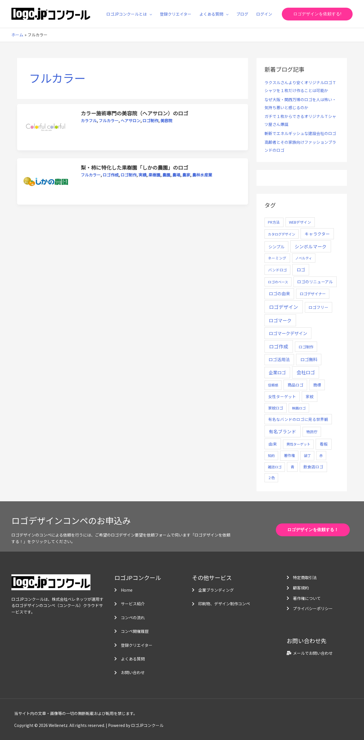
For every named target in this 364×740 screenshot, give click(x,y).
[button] (317, 14)
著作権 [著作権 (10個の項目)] (289, 455)
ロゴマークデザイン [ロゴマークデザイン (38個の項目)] (288, 333)
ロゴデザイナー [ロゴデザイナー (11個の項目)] (313, 293)
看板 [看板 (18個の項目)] (324, 444)
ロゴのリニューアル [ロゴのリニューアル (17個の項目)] (315, 281)
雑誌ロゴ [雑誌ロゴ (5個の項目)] (275, 466)
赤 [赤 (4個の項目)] (321, 455)
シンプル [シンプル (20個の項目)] (276, 247)
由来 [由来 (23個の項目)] (272, 444)
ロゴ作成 (111, 175)
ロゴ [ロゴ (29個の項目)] (301, 270)
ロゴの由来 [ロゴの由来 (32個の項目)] (279, 293)
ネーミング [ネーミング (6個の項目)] (277, 258)
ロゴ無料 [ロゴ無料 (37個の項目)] (308, 359)
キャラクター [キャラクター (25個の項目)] (317, 234)
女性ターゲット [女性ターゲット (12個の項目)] (282, 396)
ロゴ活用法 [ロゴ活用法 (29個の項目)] (279, 359)
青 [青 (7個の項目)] (292, 466)
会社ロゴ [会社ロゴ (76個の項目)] (306, 372)
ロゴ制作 (150, 120)
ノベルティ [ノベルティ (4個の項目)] (303, 257)
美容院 (166, 120)
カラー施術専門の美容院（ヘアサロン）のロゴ (134, 113)
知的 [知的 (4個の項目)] (271, 455)
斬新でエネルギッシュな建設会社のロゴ (300, 133)
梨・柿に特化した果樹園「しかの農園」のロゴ (134, 167)
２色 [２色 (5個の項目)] (271, 477)
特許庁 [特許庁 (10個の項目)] (311, 432)
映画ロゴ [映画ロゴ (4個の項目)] (299, 408)
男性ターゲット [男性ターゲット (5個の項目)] (298, 444)
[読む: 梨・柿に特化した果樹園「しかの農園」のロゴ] (46, 181)
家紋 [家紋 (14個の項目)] (310, 396)
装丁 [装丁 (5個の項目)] (307, 455)
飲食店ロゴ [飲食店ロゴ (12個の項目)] (313, 466)
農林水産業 (202, 175)
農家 (186, 175)
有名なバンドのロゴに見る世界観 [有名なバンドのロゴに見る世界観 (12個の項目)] (298, 419)
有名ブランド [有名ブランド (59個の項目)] (282, 431)
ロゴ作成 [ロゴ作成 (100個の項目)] (278, 346)
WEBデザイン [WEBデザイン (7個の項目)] (300, 222)
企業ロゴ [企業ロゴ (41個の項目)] (277, 372)
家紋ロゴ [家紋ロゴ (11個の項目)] (275, 408)
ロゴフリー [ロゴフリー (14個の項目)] (318, 307)
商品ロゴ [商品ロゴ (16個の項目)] (295, 385)
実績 (142, 175)
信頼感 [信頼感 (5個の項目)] (273, 385)
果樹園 (154, 175)
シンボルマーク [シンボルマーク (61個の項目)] (310, 246)
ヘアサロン (130, 120)
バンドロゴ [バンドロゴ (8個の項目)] (277, 270)
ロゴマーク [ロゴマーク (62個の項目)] (280, 320)
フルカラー (109, 120)
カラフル (89, 120)
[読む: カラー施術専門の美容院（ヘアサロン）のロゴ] (46, 127)
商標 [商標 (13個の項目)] (317, 385)
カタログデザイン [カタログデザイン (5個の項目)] (281, 234)
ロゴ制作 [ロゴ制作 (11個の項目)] (306, 347)
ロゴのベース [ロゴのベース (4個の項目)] (278, 281)
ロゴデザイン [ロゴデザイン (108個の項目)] (283, 306)
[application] (149, 14)
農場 (176, 175)
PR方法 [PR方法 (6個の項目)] (274, 222)
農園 (166, 175)
